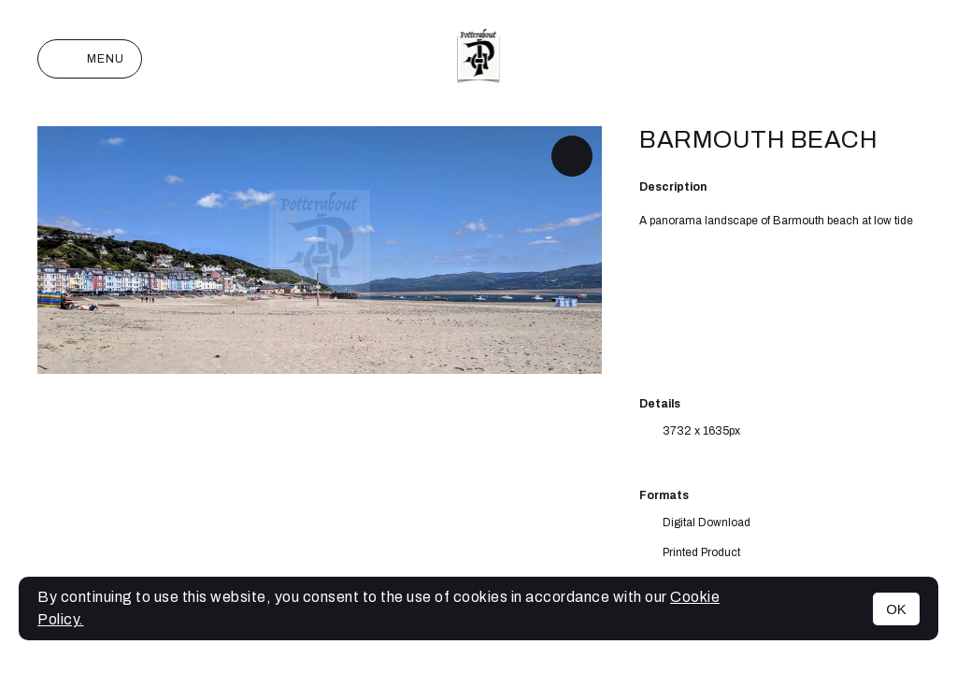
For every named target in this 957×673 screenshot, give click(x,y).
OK (896, 609)
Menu (89, 59)
